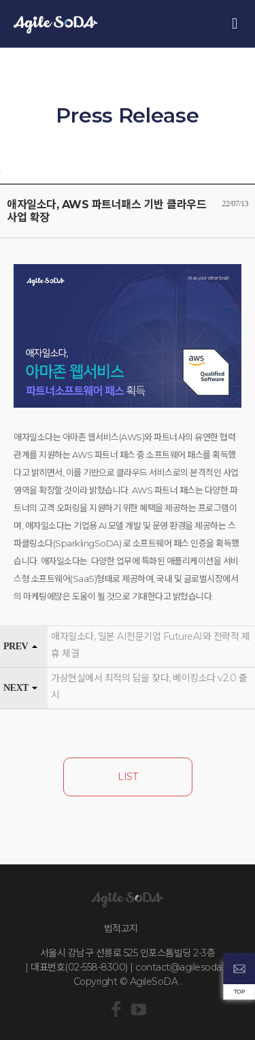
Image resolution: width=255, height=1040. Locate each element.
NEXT (16, 688)
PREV (15, 646)
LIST (127, 776)
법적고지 (121, 928)
